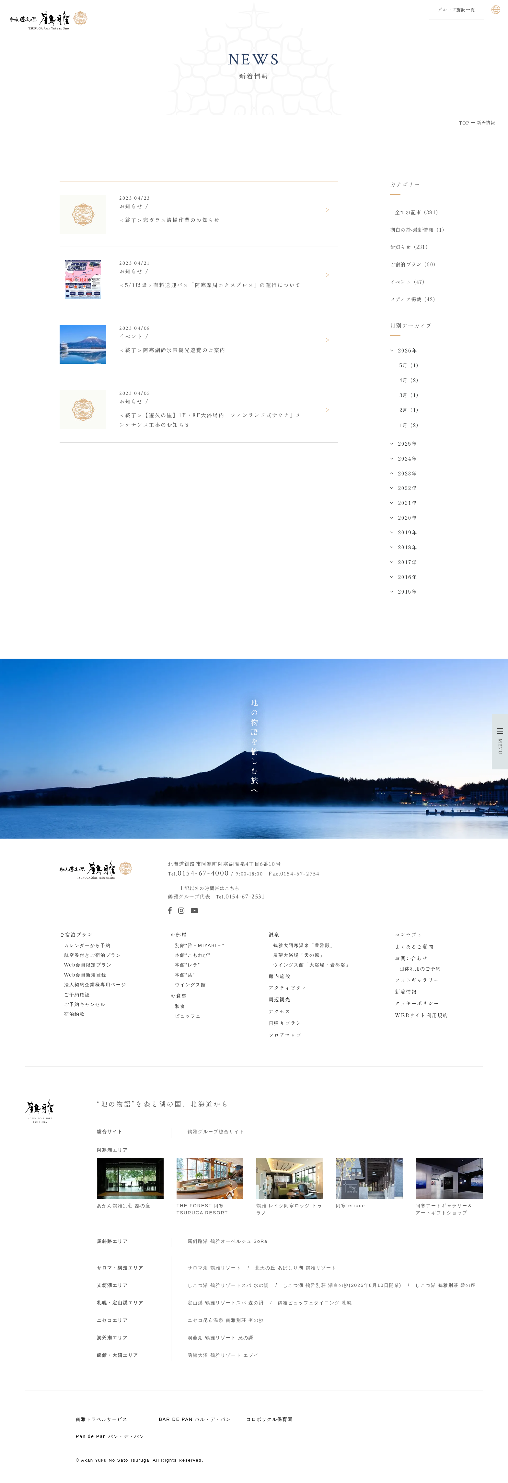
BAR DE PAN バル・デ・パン (195, 1419)
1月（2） (410, 425)
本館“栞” (185, 974)
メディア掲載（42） (414, 299)
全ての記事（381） (418, 212)
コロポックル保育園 (269, 1419)
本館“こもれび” (192, 955)
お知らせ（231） (410, 246)
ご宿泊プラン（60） (414, 264)
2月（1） (410, 409)
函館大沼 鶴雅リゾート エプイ (223, 1355)
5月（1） (410, 365)
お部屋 (178, 934)
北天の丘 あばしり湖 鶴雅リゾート (296, 1267)
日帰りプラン (285, 1022)
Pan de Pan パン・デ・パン (110, 1436)
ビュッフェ (188, 1016)
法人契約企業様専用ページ (95, 984)
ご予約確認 (77, 994)
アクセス (280, 1011)
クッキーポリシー (417, 1003)
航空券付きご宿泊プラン (92, 955)
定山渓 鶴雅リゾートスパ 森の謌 (226, 1302)
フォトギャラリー (417, 979)
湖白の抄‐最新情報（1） (418, 229)
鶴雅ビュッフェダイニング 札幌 (315, 1302)
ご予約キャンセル (85, 1004)
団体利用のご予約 (420, 968)
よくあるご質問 (414, 946)
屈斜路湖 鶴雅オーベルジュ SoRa (228, 1241)
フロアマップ (285, 1034)
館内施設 (280, 975)
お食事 (178, 995)
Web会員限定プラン (88, 964)
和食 (180, 1006)
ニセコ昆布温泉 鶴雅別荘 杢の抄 (226, 1320)
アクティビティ (288, 987)
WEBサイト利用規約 (421, 1015)
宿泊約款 (74, 1014)
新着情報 (406, 991)
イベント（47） (409, 281)
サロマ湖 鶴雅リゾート (214, 1267)
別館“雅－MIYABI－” (199, 945)
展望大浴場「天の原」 (299, 955)
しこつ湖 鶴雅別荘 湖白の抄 (342, 1285)
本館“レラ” (187, 964)
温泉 (274, 934)
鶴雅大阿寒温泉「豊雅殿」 (304, 945)
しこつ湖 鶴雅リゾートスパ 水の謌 (228, 1285)
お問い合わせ (411, 958)
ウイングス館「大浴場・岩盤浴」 (312, 964)
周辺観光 (280, 999)
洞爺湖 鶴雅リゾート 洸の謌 (221, 1337)
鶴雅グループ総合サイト (216, 1131)
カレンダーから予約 (87, 945)
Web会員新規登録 (85, 974)
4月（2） (410, 380)
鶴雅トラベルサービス (102, 1419)
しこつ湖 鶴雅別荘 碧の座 (445, 1285)
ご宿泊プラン (76, 934)
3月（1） (410, 394)
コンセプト (409, 934)
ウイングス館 (190, 984)
